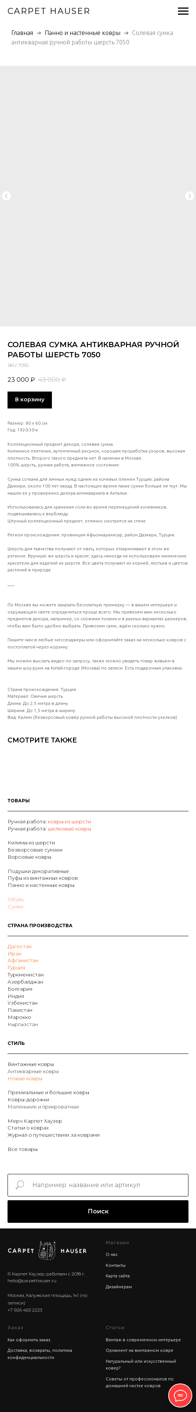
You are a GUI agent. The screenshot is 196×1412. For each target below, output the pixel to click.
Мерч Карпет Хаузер (35, 1121)
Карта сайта (118, 1275)
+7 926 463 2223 (25, 1310)
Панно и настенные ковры (82, 32)
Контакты (116, 1265)
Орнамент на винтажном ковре (139, 1350)
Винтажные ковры (31, 1064)
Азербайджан (25, 982)
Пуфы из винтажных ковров (43, 878)
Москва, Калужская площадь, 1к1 (43, 1295)
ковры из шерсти (69, 821)
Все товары (23, 1149)
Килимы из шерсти (31, 843)
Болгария (20, 989)
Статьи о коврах (28, 1128)
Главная (22, 32)
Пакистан (20, 1010)
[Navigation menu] (183, 11)
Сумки (15, 906)
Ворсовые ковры (29, 857)
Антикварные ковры (33, 1071)
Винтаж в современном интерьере (143, 1339)
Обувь (16, 899)
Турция (16, 967)
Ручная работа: (28, 821)
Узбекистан (23, 1003)
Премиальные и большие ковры (48, 1092)
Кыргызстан (23, 1024)
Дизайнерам (119, 1286)
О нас (112, 1254)
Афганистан (23, 960)
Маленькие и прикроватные (43, 1107)
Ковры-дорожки (28, 1099)
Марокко (19, 1017)
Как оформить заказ (29, 1339)
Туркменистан (26, 975)
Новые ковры (25, 1078)
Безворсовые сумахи (35, 850)
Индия (16, 996)
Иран (14, 953)
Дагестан (20, 946)
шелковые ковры (69, 829)
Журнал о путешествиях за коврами (54, 1135)
